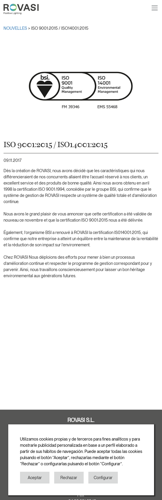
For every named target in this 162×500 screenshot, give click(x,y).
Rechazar (68, 477)
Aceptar (35, 477)
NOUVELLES (16, 28)
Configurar (103, 477)
